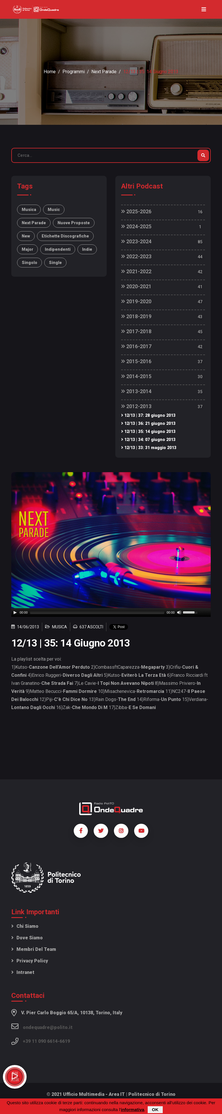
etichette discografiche (65, 236)
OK (155, 1109)
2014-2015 (136, 376)
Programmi (73, 71)
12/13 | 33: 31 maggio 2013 (148, 447)
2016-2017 (136, 346)
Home (50, 71)
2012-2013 (136, 406)
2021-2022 (136, 271)
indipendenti (58, 249)
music (54, 209)
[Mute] (179, 612)
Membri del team (33, 949)
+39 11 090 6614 (40, 1041)
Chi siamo (24, 926)
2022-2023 (136, 256)
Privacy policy (29, 961)
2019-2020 (136, 301)
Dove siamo (27, 937)
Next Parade (103, 71)
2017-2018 (136, 331)
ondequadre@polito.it (42, 1026)
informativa (132, 1109)
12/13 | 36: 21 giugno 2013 (148, 423)
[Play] (15, 612)
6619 (65, 1041)
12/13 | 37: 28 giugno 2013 (148, 415)
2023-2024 (136, 241)
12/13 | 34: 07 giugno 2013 (148, 439)
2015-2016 (136, 361)
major (27, 249)
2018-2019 (136, 316)
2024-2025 (136, 226)
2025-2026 (136, 211)
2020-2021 (136, 286)
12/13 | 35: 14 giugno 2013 (148, 431)
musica (29, 209)
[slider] (97, 612)
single (55, 262)
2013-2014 (136, 391)
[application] (111, 612)
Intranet (22, 972)
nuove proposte (74, 222)
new (26, 236)
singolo (29, 262)
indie (87, 249)
